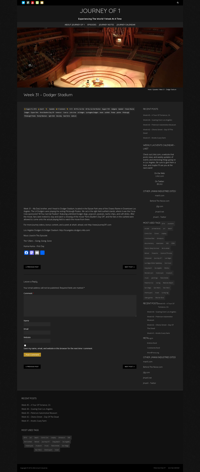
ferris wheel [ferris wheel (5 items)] (165, 248)
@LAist (160, 184)
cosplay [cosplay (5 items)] (164, 233)
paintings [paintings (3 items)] (154, 278)
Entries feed (152, 343)
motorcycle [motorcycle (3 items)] (159, 273)
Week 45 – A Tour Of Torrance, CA (156, 115)
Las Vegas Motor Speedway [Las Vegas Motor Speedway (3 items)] (153, 263)
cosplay (53, 438)
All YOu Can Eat (79, 109)
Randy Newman (42, 116)
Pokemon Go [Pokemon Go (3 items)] (149, 283)
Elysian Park (34, 112)
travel (57, 450)
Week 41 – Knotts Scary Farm (154, 138)
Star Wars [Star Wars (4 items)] (166, 288)
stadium (73, 116)
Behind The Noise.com (159, 201)
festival (37, 442)
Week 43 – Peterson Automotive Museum (159, 125)
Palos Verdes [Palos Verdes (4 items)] (164, 278)
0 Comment (61, 109)
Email (26, 329)
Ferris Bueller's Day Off (47, 112)
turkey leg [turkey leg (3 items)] (165, 293)
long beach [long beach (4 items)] (148, 268)
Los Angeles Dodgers (92, 112)
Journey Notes (106, 24)
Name (26, 320)
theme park (48, 450)
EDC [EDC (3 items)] (167, 243)
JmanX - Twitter (159, 217)
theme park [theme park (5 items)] (148, 293)
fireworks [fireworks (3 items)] (155, 253)
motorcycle (29, 446)
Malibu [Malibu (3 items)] (166, 268)
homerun (59, 112)
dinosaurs (62, 438)
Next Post (129, 267)
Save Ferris (66, 116)
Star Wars (38, 450)
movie (101, 112)
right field (52, 116)
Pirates (113, 112)
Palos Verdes (55, 446)
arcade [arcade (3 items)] (147, 228)
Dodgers (26, 112)
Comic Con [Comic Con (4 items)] (148, 233)
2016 (25, 438)
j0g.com (159, 206)
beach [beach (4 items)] (170, 228)
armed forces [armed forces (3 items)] (156, 228)
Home (149, 89)
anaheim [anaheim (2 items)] (171, 224)
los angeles (66, 442)
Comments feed (153, 348)
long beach (56, 442)
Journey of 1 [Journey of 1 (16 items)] (158, 258)
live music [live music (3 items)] (168, 263)
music (47, 446)
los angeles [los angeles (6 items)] (158, 268)
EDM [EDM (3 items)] (173, 243)
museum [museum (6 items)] (169, 273)
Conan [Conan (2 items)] (157, 233)
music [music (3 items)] (147, 278)
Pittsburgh (126, 112)
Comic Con (44, 438)
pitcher (119, 112)
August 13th (106, 109)
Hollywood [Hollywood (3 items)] (148, 258)
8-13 (71, 109)
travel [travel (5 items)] (157, 293)
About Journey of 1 (75, 24)
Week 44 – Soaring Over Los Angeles (157, 120)
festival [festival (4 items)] (147, 253)
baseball (120, 109)
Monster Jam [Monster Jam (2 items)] (149, 273)
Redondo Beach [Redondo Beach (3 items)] (168, 283)
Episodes (91, 24)
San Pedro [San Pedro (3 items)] (157, 288)
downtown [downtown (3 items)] (159, 243)
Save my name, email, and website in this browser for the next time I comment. (58, 348)
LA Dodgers (81, 112)
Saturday (59, 116)
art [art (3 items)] (164, 228)
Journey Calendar (126, 24)
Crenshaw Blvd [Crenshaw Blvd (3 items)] (149, 238)
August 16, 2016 (31, 109)
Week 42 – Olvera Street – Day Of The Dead (40, 417)
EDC (69, 438)
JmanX (42, 109)
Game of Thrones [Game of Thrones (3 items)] (166, 253)
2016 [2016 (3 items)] (163, 224)
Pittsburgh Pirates (30, 116)
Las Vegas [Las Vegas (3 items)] (168, 258)
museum (39, 446)
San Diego (65, 446)
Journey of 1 (46, 442)
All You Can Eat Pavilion (93, 109)
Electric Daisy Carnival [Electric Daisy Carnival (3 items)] (152, 248)
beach (36, 438)
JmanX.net (159, 211)
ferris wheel (28, 442)
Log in (150, 338)
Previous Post (32, 267)
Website (27, 337)
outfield (107, 112)
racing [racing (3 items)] (158, 283)
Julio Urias (73, 112)
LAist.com (160, 176)
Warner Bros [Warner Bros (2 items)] (159, 298)
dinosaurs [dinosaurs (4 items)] (160, 238)
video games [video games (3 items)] (149, 298)
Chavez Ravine (129, 109)
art (31, 438)
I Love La (65, 112)
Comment (29, 293)
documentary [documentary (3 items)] (149, 243)
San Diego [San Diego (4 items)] (148, 288)
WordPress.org (153, 352)
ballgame (114, 109)
